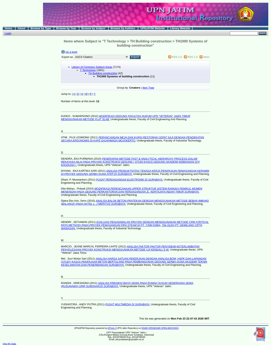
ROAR (145, 328)
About (22, 28)
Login (8, 33)
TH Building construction (102, 73)
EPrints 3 (112, 328)
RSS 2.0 (177, 57)
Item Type (148, 87)
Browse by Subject (93, 28)
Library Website (180, 28)
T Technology (88, 70)
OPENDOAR (154, 328)
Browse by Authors (123, 28)
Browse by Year (66, 28)
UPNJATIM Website (152, 28)
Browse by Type (41, 28)
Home (9, 28)
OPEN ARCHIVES (170, 328)
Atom (206, 57)
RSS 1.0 (193, 57)
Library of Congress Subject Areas (92, 67)
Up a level (71, 51)
